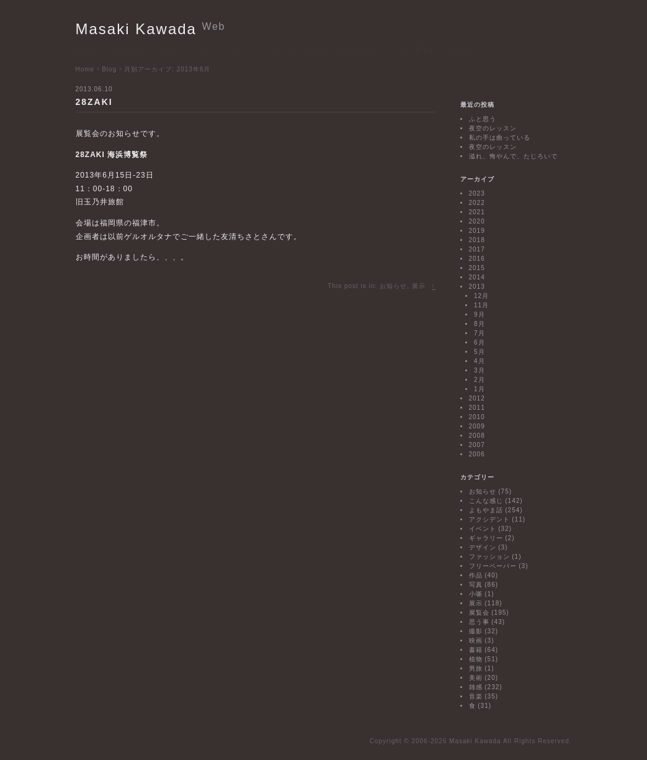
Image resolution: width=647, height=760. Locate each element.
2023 (477, 193)
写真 (476, 584)
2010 (477, 417)
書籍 (476, 649)
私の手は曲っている (499, 137)
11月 (481, 305)
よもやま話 (486, 510)
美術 (476, 677)
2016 (477, 258)
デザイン (482, 547)
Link (398, 49)
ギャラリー (486, 538)
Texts (270, 49)
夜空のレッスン (493, 128)
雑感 (476, 687)
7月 (479, 333)
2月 (479, 379)
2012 (477, 398)
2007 (477, 444)
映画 (476, 640)
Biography (308, 49)
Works (240, 49)
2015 (477, 268)
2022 (477, 202)
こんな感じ (486, 500)
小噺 (476, 593)
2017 (477, 249)
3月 (479, 370)
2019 (477, 230)
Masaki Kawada (151, 28)
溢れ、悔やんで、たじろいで (513, 156)
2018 (477, 240)
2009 (477, 426)
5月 (479, 351)
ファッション (489, 556)
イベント (482, 528)
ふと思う (482, 118)
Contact (457, 49)
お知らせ (393, 286)
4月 (479, 361)
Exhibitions (125, 49)
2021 (477, 212)
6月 (479, 342)
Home (86, 49)
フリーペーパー (493, 566)
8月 (479, 323)
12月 (481, 295)
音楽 (476, 696)
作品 (476, 575)
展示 (419, 286)
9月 (479, 314)
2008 (477, 435)
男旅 (476, 668)
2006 (477, 454)
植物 (476, 659)
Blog (425, 49)
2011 (477, 407)
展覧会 (479, 612)
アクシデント (489, 519)
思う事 (479, 621)
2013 (477, 286)
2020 (477, 221)
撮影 (476, 631)
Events (168, 49)
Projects (205, 49)
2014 (477, 277)
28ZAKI (94, 102)
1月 (479, 389)
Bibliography (359, 49)
